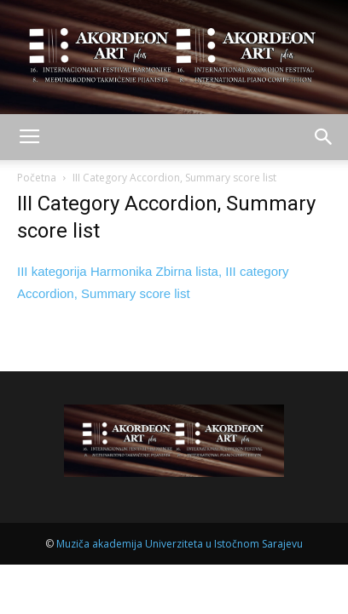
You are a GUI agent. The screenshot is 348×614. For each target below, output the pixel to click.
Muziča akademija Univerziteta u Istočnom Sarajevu (179, 544)
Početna (36, 177)
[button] (324, 137)
